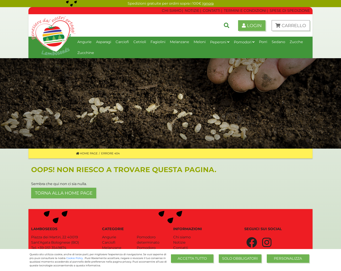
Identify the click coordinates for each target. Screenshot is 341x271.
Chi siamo (182, 237)
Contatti (180, 248)
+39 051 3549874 (52, 248)
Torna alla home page (63, 193)
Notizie (179, 242)
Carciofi (108, 242)
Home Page (87, 153)
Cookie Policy (75, 258)
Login (252, 25)
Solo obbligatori (240, 258)
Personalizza (288, 258)
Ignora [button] (208, 3)
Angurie (109, 237)
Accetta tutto (192, 258)
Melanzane (111, 248)
